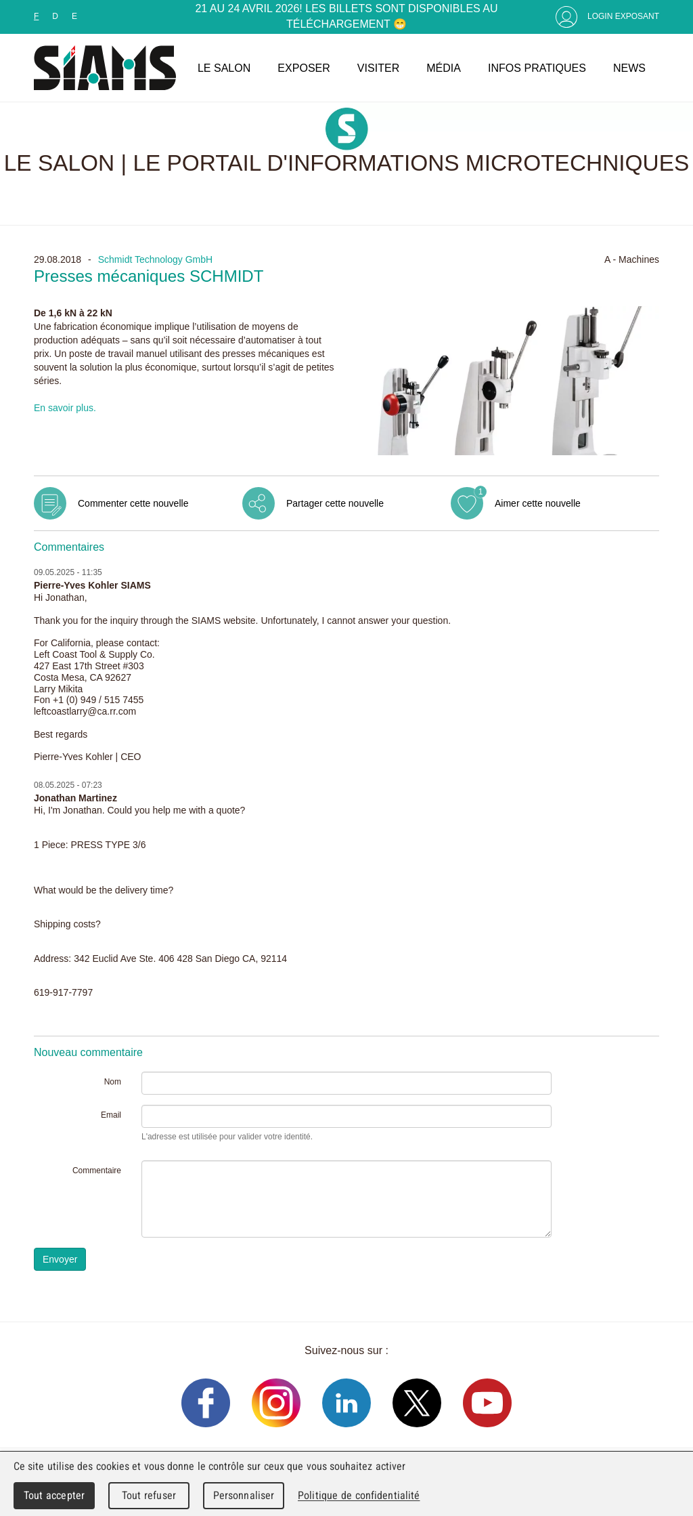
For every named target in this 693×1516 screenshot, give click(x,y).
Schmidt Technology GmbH (155, 259)
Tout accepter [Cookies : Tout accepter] (54, 1495)
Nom (112, 1082)
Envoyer (60, 1259)
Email (111, 1115)
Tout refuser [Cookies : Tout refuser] (149, 1495)
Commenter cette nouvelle (133, 503)
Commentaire (96, 1170)
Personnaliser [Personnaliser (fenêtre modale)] (244, 1495)
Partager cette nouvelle (335, 503)
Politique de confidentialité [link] (359, 1495)
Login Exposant (623, 16)
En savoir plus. (65, 407)
